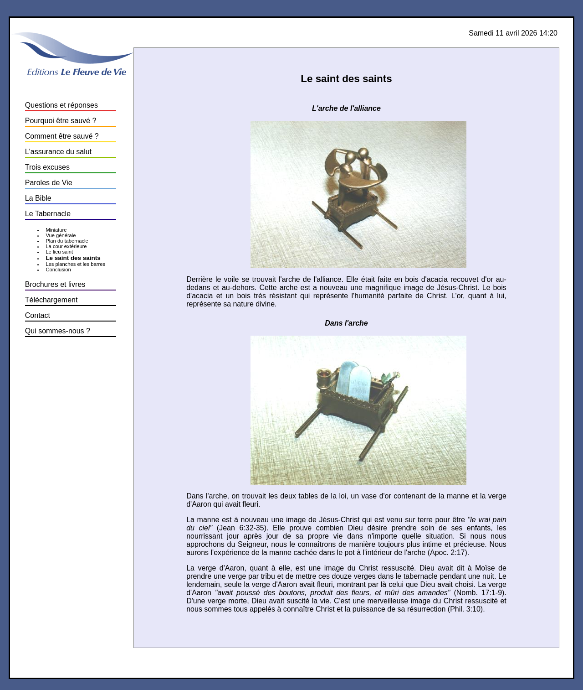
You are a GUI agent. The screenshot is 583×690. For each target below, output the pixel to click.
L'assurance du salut (58, 152)
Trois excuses (47, 167)
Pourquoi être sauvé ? (61, 121)
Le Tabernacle (48, 214)
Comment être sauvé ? (62, 136)
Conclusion (58, 269)
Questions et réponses (61, 105)
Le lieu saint (59, 251)
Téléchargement (51, 300)
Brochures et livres (55, 284)
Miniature (56, 230)
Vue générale (61, 235)
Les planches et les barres (75, 264)
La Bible (38, 198)
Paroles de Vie (48, 183)
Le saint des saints (73, 257)
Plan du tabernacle (67, 241)
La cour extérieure (66, 246)
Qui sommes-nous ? (57, 331)
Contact (37, 315)
